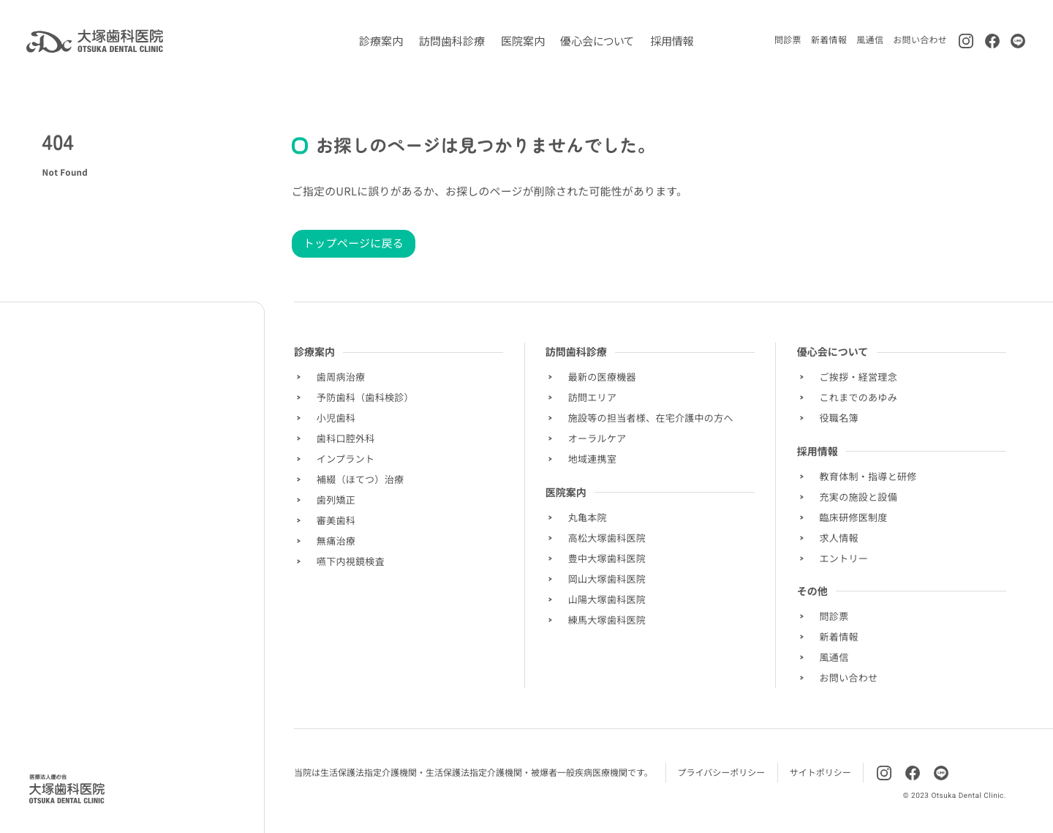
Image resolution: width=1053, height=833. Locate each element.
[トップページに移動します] (94, 41)
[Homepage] (67, 789)
